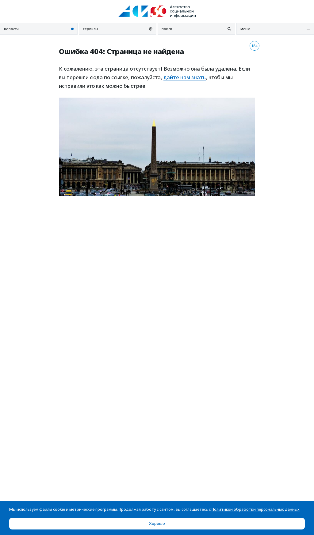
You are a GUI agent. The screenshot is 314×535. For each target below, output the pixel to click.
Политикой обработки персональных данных (256, 509)
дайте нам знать (184, 77)
